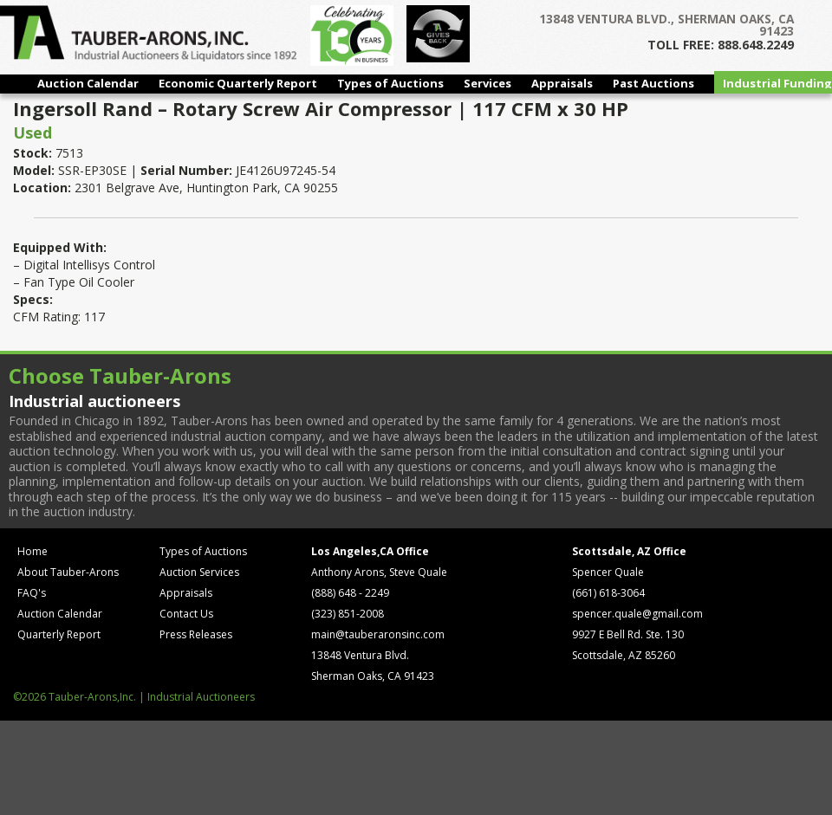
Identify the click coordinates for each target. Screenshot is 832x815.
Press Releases (195, 634)
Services (487, 83)
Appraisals (562, 83)
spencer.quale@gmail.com (637, 613)
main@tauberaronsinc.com (378, 634)
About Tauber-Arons (68, 572)
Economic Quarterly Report (238, 83)
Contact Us (186, 613)
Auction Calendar (88, 83)
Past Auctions (653, 83)
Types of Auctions (390, 83)
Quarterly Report (59, 634)
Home (32, 551)
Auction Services (199, 572)
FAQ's (31, 592)
